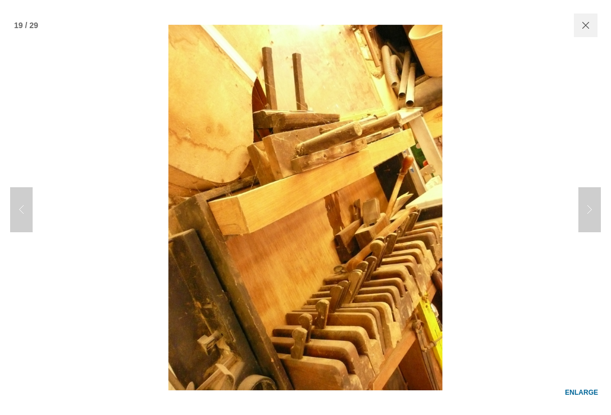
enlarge (581, 382)
